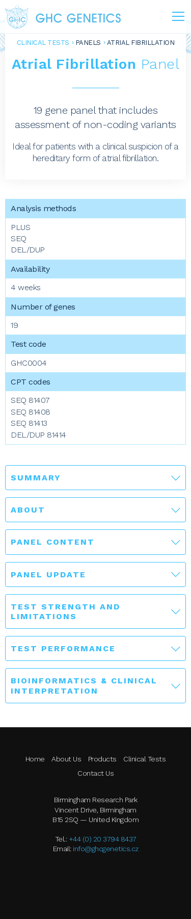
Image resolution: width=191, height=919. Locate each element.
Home (35, 759)
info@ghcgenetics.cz (106, 849)
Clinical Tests (43, 42)
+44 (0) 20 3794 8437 (103, 839)
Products (102, 759)
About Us (66, 759)
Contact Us (95, 773)
